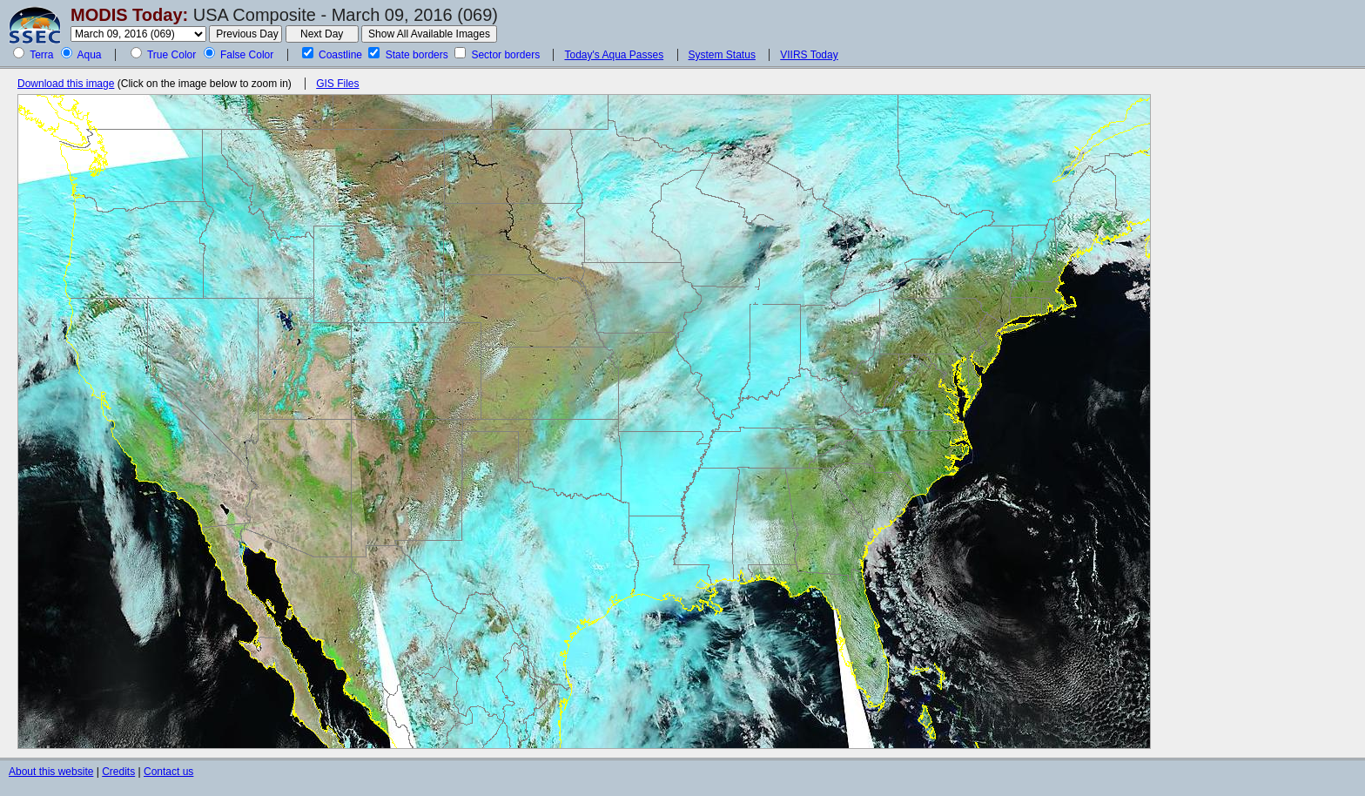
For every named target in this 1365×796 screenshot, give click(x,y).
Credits (118, 772)
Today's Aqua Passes (613, 55)
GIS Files (337, 84)
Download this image (65, 84)
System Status (722, 55)
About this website (51, 772)
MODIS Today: (129, 14)
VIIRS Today (808, 55)
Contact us (168, 772)
